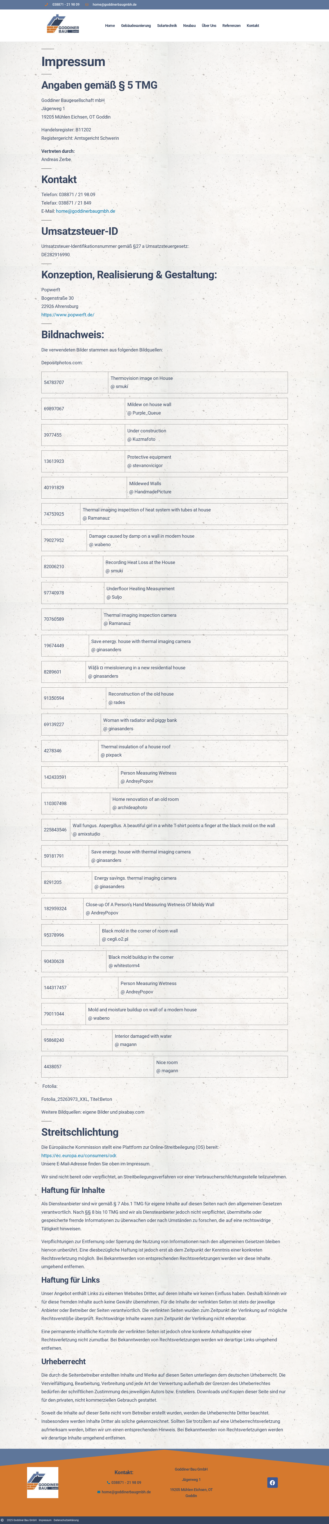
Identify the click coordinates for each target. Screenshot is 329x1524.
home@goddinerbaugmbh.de (85, 211)
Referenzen (231, 25)
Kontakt (253, 25)
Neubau (189, 25)
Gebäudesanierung (136, 25)
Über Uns (209, 25)
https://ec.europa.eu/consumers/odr (78, 1155)
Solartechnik (167, 25)
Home (110, 25)
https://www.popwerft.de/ (67, 314)
